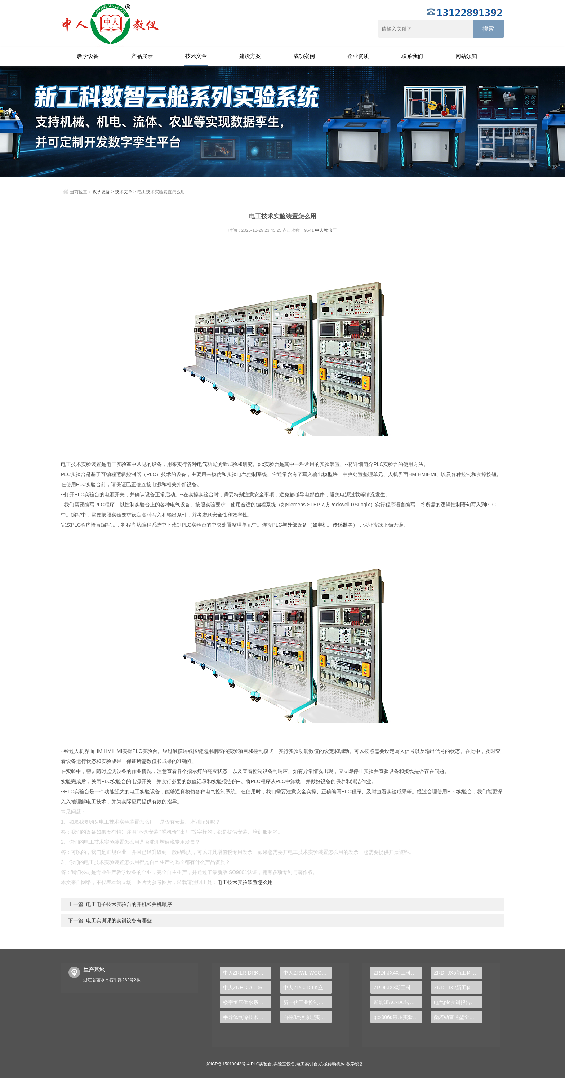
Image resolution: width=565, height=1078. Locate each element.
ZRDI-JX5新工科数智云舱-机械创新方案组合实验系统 (458, 973)
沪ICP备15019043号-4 (228, 1063)
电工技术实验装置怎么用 (245, 882)
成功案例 (304, 56)
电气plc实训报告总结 (457, 1002)
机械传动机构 (332, 1063)
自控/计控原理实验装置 (307, 1017)
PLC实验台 (261, 1063)
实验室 (124, 464)
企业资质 (358, 56)
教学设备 (88, 56)
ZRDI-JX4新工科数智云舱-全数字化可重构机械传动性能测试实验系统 (398, 973)
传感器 (340, 525)
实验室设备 (284, 1063)
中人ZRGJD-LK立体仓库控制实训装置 (307, 987)
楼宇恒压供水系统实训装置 (247, 1002)
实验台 (271, 464)
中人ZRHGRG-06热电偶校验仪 (247, 987)
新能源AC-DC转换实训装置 (398, 1002)
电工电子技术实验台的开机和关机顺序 (128, 904)
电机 (322, 525)
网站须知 (466, 56)
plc (261, 464)
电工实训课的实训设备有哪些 (118, 920)
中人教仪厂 (326, 230)
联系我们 (412, 56)
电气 (202, 464)
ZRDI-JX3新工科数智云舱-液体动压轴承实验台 (398, 987)
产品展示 (142, 56)
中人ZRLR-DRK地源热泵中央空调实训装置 (247, 973)
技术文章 (196, 56)
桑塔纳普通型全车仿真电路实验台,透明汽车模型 (458, 1017)
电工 (66, 464)
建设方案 (250, 56)
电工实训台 (307, 1063)
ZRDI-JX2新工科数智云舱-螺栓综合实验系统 (458, 987)
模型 (327, 474)
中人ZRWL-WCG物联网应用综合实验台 (307, 973)
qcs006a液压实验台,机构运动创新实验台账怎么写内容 (398, 1017)
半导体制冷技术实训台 (247, 1017)
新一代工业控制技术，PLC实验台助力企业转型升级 (307, 1002)
